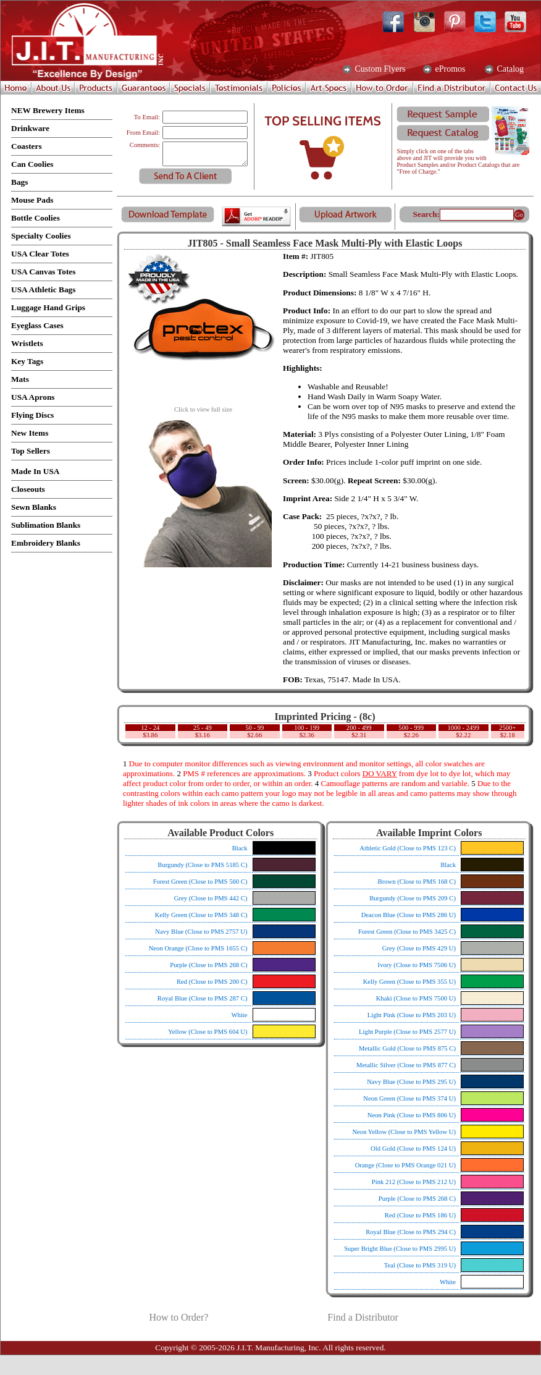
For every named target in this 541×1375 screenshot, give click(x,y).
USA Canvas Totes (43, 271)
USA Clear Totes (40, 253)
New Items (29, 433)
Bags (19, 182)
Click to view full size (203, 406)
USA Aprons (33, 397)
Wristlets (27, 343)
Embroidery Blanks (45, 543)
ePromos (449, 69)
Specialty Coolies (41, 235)
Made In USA (35, 471)
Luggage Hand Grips (48, 307)
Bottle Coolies (35, 217)
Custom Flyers (379, 69)
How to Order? (178, 1317)
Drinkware (30, 128)
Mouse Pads (32, 200)
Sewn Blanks (33, 507)
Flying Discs (32, 415)
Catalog (509, 69)
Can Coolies (32, 164)
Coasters (26, 146)
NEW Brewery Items (48, 110)
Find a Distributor (362, 1317)
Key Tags (27, 361)
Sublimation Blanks (45, 525)
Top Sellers (30, 450)
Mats (20, 379)
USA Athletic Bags (43, 289)
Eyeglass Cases (37, 325)
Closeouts (28, 489)
